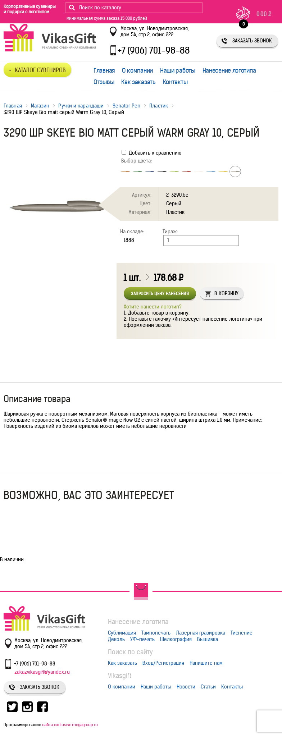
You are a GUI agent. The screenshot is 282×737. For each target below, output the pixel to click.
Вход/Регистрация (163, 663)
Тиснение (242, 633)
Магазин (40, 105)
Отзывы (104, 82)
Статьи (208, 686)
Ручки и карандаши (81, 105)
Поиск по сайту (130, 652)
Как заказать (138, 82)
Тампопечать (155, 633)
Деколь (116, 639)
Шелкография (176, 639)
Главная (104, 70)
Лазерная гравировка (200, 633)
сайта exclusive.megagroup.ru (70, 724)
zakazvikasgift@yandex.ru (42, 672)
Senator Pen (126, 105)
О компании (137, 70)
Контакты (175, 82)
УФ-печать (142, 639)
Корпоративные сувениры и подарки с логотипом (30, 9)
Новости (186, 686)
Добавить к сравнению (151, 153)
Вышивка (207, 639)
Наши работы (177, 70)
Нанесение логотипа (229, 70)
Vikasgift (119, 676)
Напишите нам (206, 663)
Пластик (158, 105)
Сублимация (122, 633)
